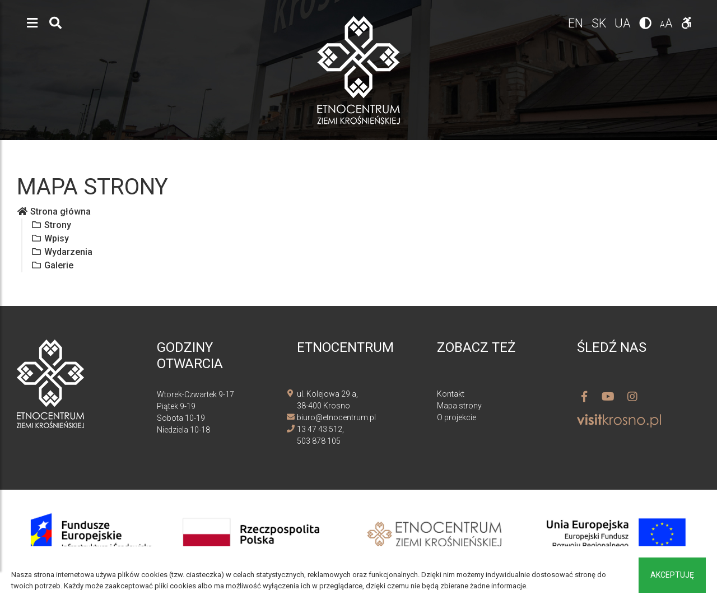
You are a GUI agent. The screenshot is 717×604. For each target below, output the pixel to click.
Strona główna (54, 211)
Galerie (52, 265)
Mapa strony (459, 405)
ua (624, 23)
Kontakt (450, 393)
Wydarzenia (61, 252)
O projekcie (456, 417)
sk (600, 23)
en (576, 23)
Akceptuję (672, 574)
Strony (51, 225)
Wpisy (50, 238)
